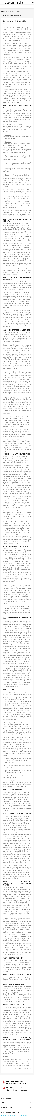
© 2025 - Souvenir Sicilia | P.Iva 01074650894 (15, 1116)
